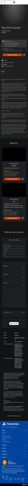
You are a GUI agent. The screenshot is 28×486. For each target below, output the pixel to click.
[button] (14, 323)
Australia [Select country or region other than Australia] (6, 476)
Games (7, 427)
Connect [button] (14, 457)
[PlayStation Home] (14, 2)
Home (3, 427)
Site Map (15, 479)
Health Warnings (7, 401)
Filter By (5, 274)
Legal (3, 478)
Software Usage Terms (23, 479)
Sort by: (5, 283)
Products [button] (14, 445)
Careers (3, 434)
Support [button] (14, 451)
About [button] (14, 430)
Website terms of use (11, 479)
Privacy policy (6, 479)
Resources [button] (14, 454)
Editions (5, 266)
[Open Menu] (1, 2)
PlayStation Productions (7, 438)
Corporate (4, 439)
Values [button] (14, 448)
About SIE (4, 432)
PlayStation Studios (6, 436)
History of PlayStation (6, 441)
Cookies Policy (18, 479)
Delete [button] (22, 312)
